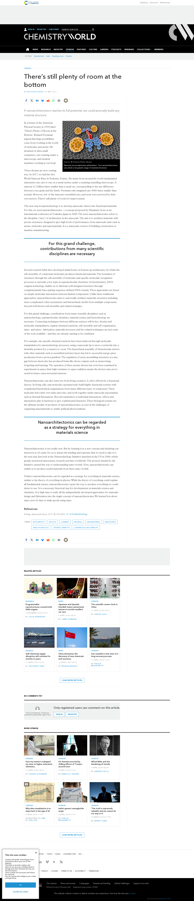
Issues (57, 854)
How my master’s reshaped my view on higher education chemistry (39, 764)
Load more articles (72, 680)
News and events (68, 883)
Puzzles (69, 56)
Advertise (39, 854)
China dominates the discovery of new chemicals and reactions (71, 656)
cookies (132, 893)
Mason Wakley (70, 666)
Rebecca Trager (70, 774)
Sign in (59, 714)
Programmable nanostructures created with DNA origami (39, 607)
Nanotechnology (41, 528)
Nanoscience (110, 522)
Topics (49, 854)
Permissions (94, 871)
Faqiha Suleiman (38, 774)
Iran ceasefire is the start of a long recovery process (104, 655)
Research (30, 601)
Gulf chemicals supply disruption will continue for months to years (38, 656)
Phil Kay (33, 820)
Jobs (48, 56)
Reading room (57, 56)
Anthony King (36, 666)
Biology (52, 522)
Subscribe (54, 29)
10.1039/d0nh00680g (76, 514)
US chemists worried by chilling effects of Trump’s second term (70, 764)
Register (41, 29)
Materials (78, 522)
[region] (20, 874)
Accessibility (80, 871)
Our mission (52, 883)
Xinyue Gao (100, 614)
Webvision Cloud (165, 899)
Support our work (141, 883)
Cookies (54, 871)
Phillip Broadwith (97, 665)
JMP (43, 818)
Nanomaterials (93, 522)
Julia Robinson (37, 617)
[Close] (36, 852)
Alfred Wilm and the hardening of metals (100, 762)
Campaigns (84, 883)
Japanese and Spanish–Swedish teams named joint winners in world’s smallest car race (71, 608)
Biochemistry (39, 522)
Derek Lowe (100, 821)
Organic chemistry (61, 528)
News (60, 601)
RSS (80, 854)
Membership (165, 3)
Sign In (31, 29)
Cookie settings (20, 891)
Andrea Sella (101, 771)
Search (93, 29)
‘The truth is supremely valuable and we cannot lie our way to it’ (103, 811)
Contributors (69, 854)
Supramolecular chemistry (86, 528)
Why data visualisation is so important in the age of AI (38, 809)
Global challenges (122, 883)
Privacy (45, 871)
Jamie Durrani (69, 619)
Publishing (144, 3)
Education (154, 3)
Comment (65, 522)
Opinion (27, 68)
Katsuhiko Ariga (35, 92)
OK (20, 885)
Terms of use (66, 871)
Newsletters (39, 56)
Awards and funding (101, 883)
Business (29, 651)
